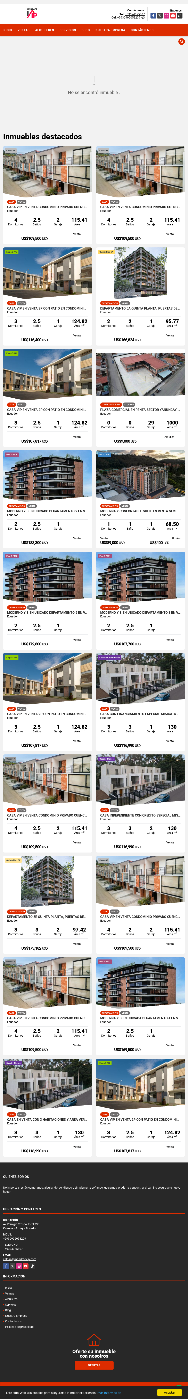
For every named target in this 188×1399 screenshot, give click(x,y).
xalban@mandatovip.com (19, 1259)
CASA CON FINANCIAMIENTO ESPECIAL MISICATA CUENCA (140, 714)
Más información (109, 1393)
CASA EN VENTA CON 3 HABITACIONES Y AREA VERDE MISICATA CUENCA (47, 1119)
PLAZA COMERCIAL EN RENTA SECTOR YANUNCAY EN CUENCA (140, 410)
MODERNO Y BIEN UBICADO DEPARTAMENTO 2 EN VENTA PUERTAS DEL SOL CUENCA (47, 511)
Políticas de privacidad (19, 1326)
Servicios (68, 30)
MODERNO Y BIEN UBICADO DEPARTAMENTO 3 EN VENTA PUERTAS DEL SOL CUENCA (140, 612)
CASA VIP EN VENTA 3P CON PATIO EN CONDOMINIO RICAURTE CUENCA (47, 308)
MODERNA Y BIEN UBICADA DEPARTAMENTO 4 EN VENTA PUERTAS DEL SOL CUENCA (140, 1018)
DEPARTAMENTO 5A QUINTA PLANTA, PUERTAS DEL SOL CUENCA (140, 308)
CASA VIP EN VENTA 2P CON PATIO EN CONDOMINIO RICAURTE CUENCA (47, 410)
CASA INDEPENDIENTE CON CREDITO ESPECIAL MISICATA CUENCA (140, 815)
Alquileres (44, 30)
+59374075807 (135, 14)
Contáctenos (142, 30)
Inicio (7, 30)
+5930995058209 (128, 17)
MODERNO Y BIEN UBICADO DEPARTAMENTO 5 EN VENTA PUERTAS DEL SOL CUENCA (47, 612)
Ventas (24, 30)
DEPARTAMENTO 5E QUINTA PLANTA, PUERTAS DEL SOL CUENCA (47, 917)
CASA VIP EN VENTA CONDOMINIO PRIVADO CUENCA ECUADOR (47, 207)
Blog (86, 30)
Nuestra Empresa (110, 30)
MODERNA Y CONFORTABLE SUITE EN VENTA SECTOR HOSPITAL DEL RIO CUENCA (140, 511)
